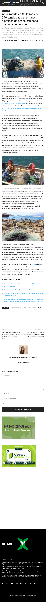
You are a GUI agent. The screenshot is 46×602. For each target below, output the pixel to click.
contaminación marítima (30, 307)
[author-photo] (23, 354)
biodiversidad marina (16, 307)
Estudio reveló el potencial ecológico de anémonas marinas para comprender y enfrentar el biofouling (21, 567)
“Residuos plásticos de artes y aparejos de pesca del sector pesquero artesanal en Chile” (23, 108)
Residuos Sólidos (10, 8)
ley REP (41, 84)
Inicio (3, 8)
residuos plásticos (17, 310)
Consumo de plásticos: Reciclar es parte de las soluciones (23, 290)
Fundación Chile (20, 103)
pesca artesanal (7, 310)
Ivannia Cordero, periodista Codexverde (15, 40)
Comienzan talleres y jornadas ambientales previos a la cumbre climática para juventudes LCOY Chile (12, 335)
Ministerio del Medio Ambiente (20, 101)
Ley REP (33, 264)
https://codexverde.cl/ (23, 360)
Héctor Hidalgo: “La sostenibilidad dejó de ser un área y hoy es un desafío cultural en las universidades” (22, 571)
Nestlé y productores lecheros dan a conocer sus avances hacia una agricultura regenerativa (34, 334)
